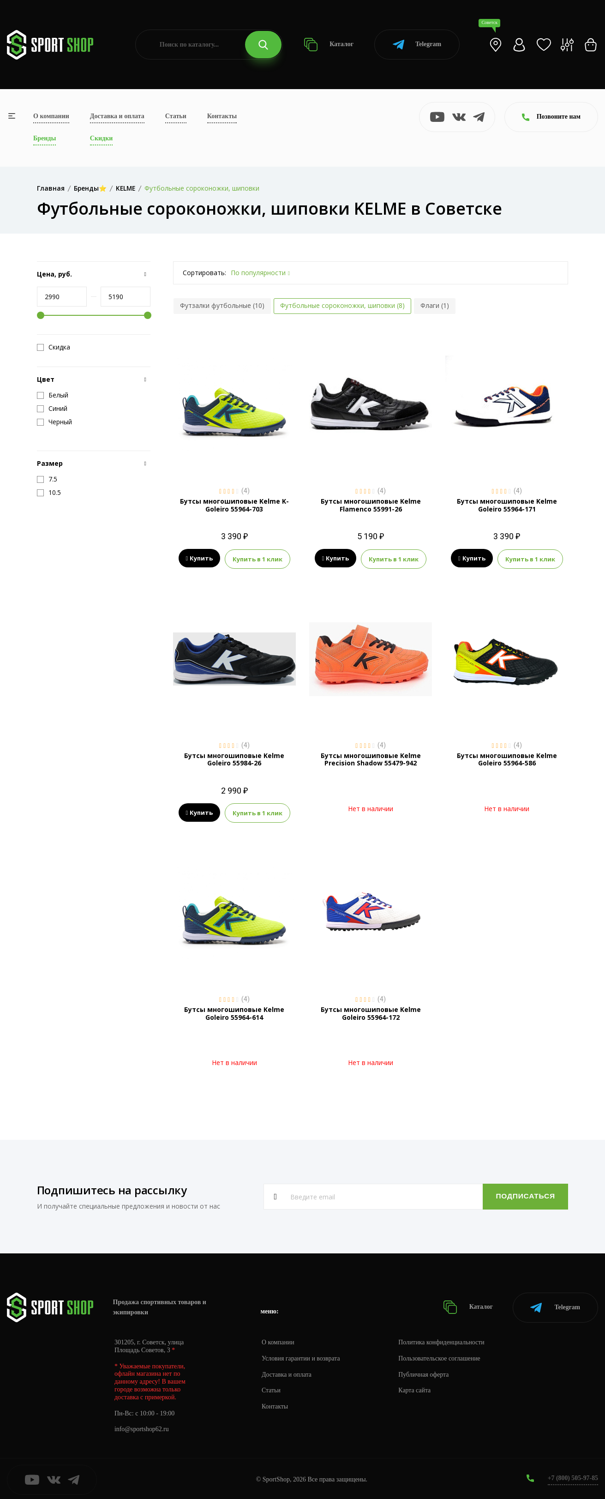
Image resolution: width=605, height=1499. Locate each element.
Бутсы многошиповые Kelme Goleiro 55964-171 (507, 505)
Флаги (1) (434, 305)
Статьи (175, 116)
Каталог (329, 44)
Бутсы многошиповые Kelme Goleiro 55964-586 (507, 758)
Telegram (417, 44)
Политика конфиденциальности (443, 1339)
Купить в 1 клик (257, 558)
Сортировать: (204, 272)
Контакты (222, 116)
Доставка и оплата (117, 116)
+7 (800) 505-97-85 (572, 1475)
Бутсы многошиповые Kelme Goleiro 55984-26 (234, 758)
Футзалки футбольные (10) (222, 305)
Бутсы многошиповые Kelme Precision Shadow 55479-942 (371, 758)
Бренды (44, 138)
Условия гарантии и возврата (301, 1356)
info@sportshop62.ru (141, 1427)
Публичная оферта (425, 1372)
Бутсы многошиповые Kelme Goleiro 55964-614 (234, 1012)
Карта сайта (416, 1388)
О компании (51, 116)
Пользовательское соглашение (441, 1356)
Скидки (101, 138)
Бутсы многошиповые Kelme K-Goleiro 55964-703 (234, 505)
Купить (199, 558)
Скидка (53, 347)
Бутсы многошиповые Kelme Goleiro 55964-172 (371, 1012)
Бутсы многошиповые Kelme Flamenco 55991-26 (371, 505)
